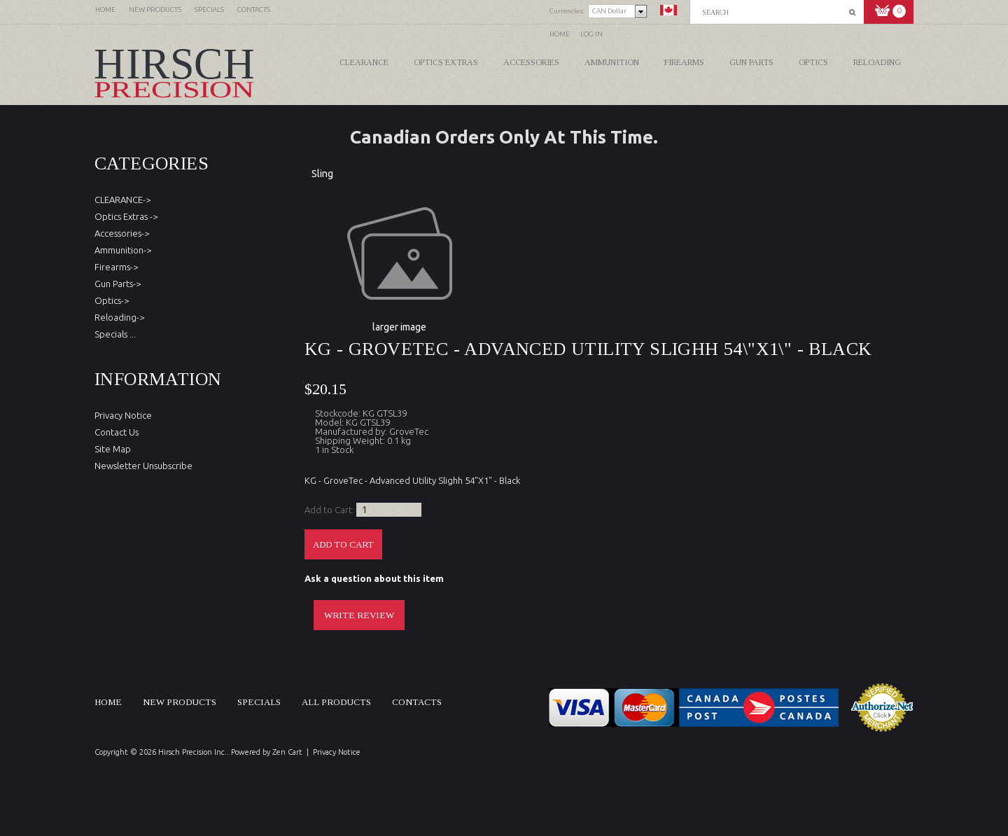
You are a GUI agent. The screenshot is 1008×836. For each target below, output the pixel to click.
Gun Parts (751, 62)
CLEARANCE (364, 62)
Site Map (112, 449)
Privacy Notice (123, 415)
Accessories (531, 62)
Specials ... (115, 334)
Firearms (684, 62)
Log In (591, 34)
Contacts (417, 702)
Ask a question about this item (374, 578)
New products (179, 702)
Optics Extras (446, 62)
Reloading (877, 62)
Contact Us (116, 432)
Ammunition (611, 62)
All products (336, 702)
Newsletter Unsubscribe (143, 466)
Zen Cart (287, 752)
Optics (813, 62)
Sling (322, 173)
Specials (259, 702)
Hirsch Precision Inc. (192, 752)
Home (560, 34)
